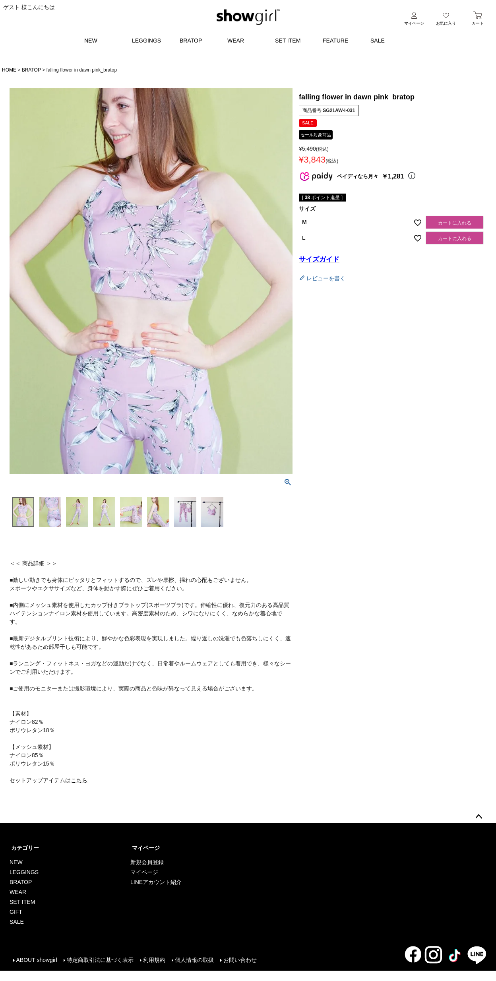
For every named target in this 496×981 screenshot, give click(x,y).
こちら (79, 780)
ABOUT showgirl (36, 960)
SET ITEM (287, 40)
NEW (90, 40)
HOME (9, 70)
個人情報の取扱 (193, 960)
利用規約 (154, 960)
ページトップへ (478, 816)
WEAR (235, 40)
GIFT (16, 912)
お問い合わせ (239, 960)
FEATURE (335, 40)
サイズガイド (319, 259)
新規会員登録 (147, 862)
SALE (377, 40)
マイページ (146, 848)
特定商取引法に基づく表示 (99, 960)
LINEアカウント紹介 (156, 882)
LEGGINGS (146, 40)
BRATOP (191, 40)
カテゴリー (25, 848)
